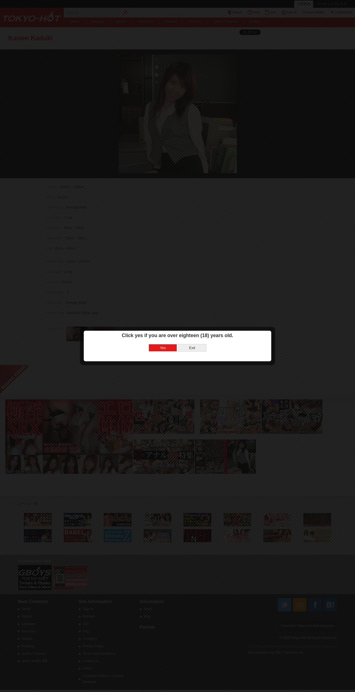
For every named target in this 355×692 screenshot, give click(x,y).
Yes (163, 347)
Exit (192, 347)
